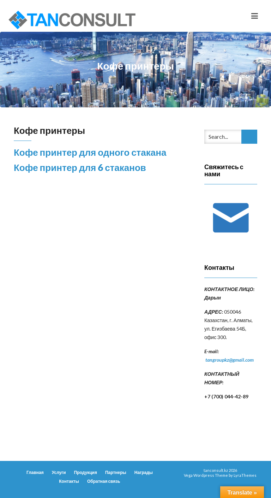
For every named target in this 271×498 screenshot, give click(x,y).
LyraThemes (245, 475)
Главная (35, 472)
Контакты (69, 481)
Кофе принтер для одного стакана (90, 152)
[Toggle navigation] (255, 16)
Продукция (85, 472)
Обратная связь (103, 481)
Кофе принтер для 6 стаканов (80, 167)
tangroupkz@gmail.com (229, 360)
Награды (143, 472)
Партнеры (115, 472)
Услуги (59, 472)
